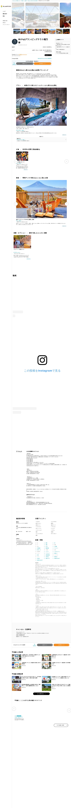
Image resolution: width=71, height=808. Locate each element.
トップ (4, 11)
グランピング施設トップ (16, 0)
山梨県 (26, 0)
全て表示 (56, 26)
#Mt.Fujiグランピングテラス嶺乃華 (44, 58)
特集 (3, 16)
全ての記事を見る (40, 693)
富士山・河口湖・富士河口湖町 (33, 0)
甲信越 (22, 0)
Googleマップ (47, 55)
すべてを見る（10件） (61, 725)
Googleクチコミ (15, 54)
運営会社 (4, 22)
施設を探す (5, 13)
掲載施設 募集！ (5, 20)
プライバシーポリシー (6, 24)
